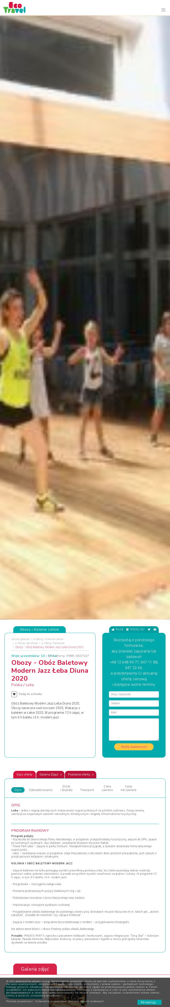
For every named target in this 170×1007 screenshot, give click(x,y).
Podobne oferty (81, 361)
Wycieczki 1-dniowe (100, 787)
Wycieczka (133, 782)
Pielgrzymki (18, 782)
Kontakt (51, 970)
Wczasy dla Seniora (100, 761)
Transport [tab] (87, 376)
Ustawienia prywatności (50, 1001)
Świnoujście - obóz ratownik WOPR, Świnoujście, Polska (106, 663)
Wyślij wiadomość (134, 333)
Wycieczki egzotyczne (102, 792)
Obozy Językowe (60, 777)
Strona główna (20, 225)
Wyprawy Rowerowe (139, 777)
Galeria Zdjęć (51, 361)
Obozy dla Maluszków (64, 771)
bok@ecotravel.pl (113, 932)
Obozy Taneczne (54, 229)
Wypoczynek (135, 787)
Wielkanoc (94, 782)
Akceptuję (149, 1002)
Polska (16, 271)
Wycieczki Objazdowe (140, 761)
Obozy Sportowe (27, 229)
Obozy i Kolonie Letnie (49, 225)
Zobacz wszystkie (133, 724)
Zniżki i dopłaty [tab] (66, 374)
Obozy (15, 761)
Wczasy (16, 808)
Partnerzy (73, 976)
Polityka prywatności (19, 1001)
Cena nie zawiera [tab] (128, 374)
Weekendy (94, 777)
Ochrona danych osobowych (86, 1001)
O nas (50, 976)
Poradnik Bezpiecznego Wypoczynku (96, 977)
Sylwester (56, 787)
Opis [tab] (18, 376)
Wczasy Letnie (97, 766)
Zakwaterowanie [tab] (40, 376)
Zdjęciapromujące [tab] (19, 577)
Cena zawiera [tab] (107, 374)
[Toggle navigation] (163, 10)
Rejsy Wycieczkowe (62, 782)
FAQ (70, 970)
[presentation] (149, 607)
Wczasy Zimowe (98, 771)
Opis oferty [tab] (25, 361)
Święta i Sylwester (61, 803)
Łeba (30, 271)
